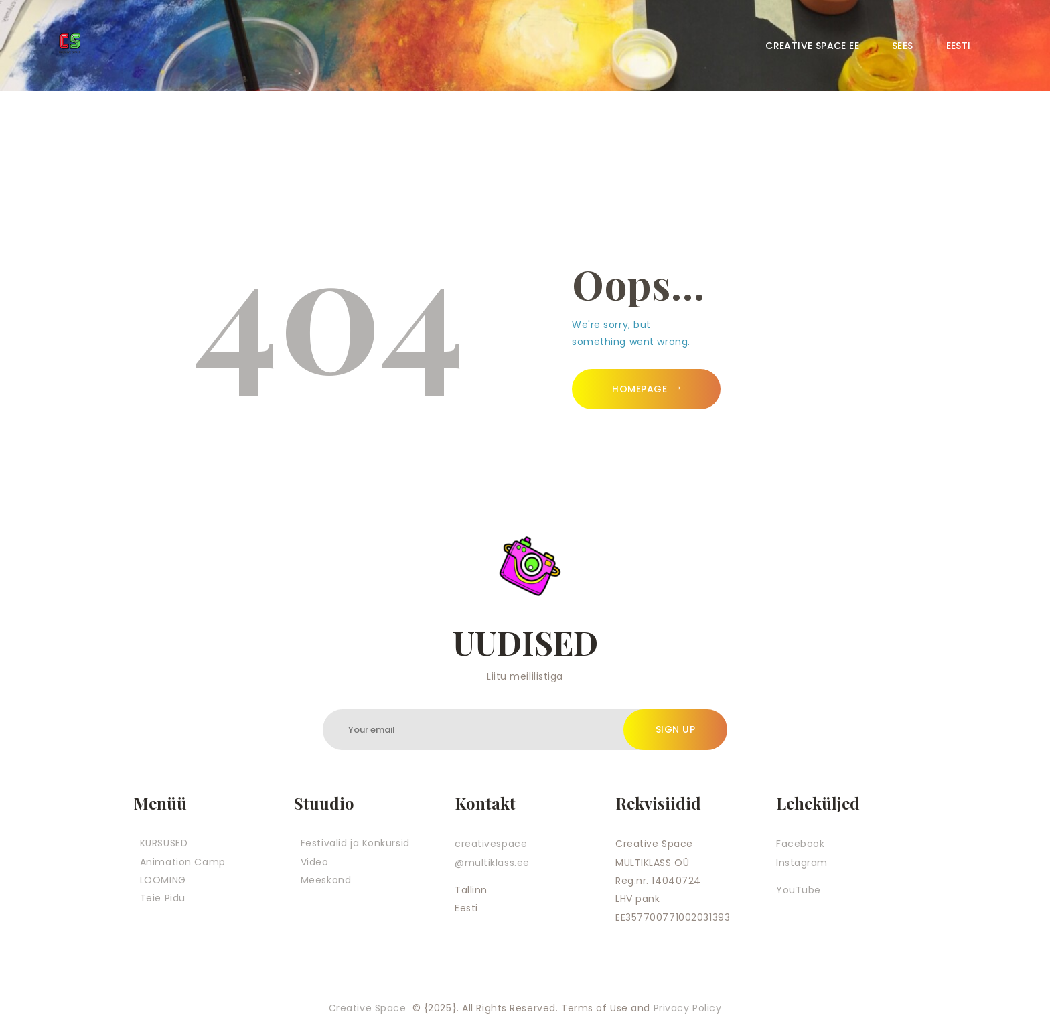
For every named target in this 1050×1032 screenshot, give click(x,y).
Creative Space (369, 1008)
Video (315, 862)
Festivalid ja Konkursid (355, 843)
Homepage (639, 389)
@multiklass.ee (492, 862)
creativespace (491, 844)
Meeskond (326, 880)
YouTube (798, 890)
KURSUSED (164, 843)
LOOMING (163, 880)
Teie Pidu (162, 898)
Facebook (800, 844)
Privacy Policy (688, 1008)
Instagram (802, 862)
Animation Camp (183, 862)
